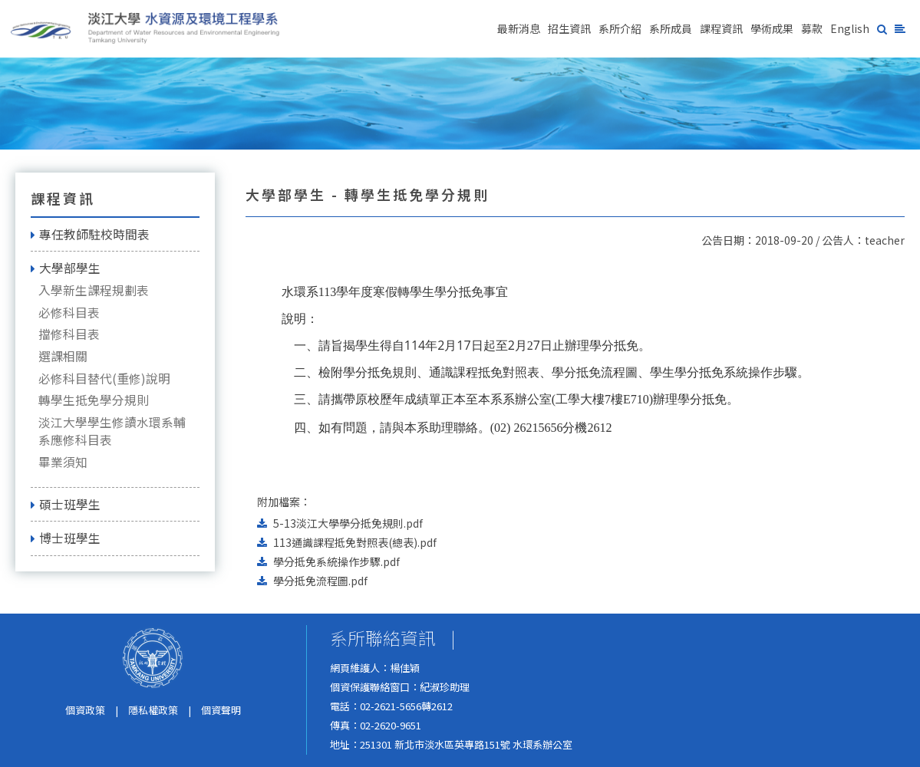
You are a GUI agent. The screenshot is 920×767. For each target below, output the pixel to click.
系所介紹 (619, 28)
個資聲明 (221, 710)
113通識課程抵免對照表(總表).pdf (355, 542)
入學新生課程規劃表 (93, 290)
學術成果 (771, 28)
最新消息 (518, 28)
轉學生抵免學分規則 (93, 400)
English (849, 28)
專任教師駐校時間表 (90, 234)
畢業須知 (62, 462)
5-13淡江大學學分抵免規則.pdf (348, 523)
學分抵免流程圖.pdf (320, 580)
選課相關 (62, 356)
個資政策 (85, 710)
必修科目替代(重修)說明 (104, 378)
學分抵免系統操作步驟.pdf (336, 561)
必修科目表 (69, 312)
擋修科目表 (69, 334)
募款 (812, 28)
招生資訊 (569, 28)
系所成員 (670, 28)
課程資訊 (721, 28)
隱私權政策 (153, 710)
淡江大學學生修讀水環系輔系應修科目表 (112, 431)
